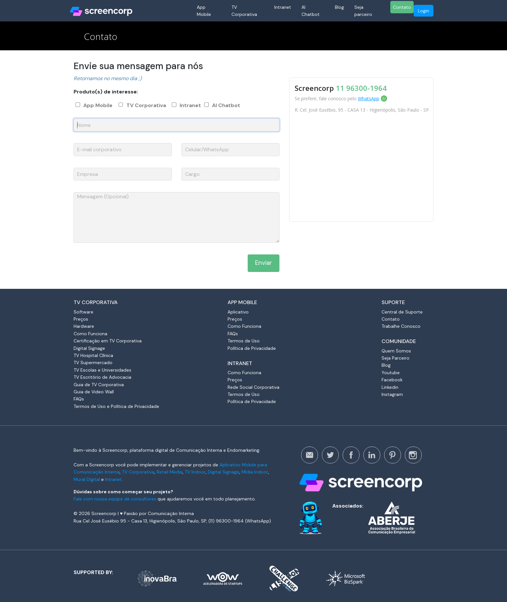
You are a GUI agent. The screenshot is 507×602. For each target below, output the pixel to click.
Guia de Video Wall (94, 392)
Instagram (392, 394)
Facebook (392, 380)
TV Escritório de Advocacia (102, 377)
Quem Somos (396, 351)
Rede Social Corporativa (253, 387)
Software (83, 312)
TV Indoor (195, 472)
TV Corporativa (244, 10)
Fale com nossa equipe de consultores (115, 499)
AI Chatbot (310, 10)
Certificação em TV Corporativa (108, 341)
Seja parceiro (363, 10)
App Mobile (204, 10)
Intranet (282, 7)
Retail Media (170, 472)
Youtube (391, 372)
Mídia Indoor (255, 472)
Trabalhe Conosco (401, 326)
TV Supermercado (93, 362)
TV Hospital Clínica (93, 355)
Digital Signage (89, 348)
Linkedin (390, 387)
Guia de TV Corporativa (99, 384)
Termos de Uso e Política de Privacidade (116, 406)
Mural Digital (87, 479)
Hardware (84, 326)
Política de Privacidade (252, 348)
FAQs (79, 399)
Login (423, 11)
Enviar (263, 263)
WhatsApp (368, 98)
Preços (81, 319)
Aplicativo (238, 312)
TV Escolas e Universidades (102, 370)
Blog (339, 7)
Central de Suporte (402, 312)
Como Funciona (90, 334)
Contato (402, 7)
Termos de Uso (244, 341)
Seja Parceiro (395, 358)
